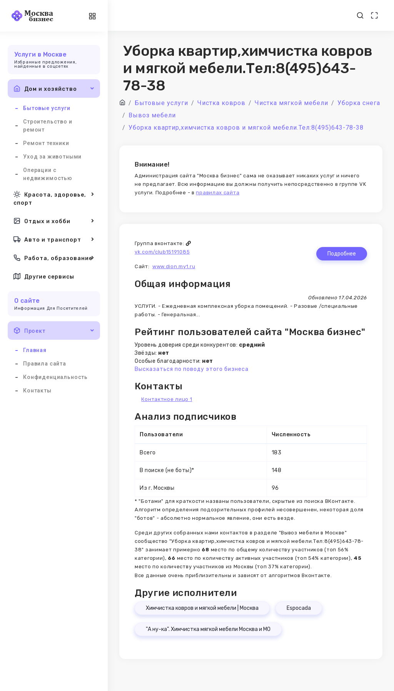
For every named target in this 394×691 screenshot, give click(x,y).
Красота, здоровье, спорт (53, 198)
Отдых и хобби (53, 220)
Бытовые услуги (46, 108)
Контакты (37, 390)
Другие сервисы (43, 276)
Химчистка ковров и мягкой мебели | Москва (202, 608)
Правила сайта (44, 364)
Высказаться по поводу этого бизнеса (192, 369)
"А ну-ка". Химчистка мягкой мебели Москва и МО (208, 629)
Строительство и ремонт (47, 126)
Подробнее (341, 253)
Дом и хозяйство (53, 88)
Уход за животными (52, 157)
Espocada (299, 608)
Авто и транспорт (53, 239)
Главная (35, 350)
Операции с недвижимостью (47, 174)
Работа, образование (53, 257)
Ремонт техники (46, 143)
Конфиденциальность (55, 377)
